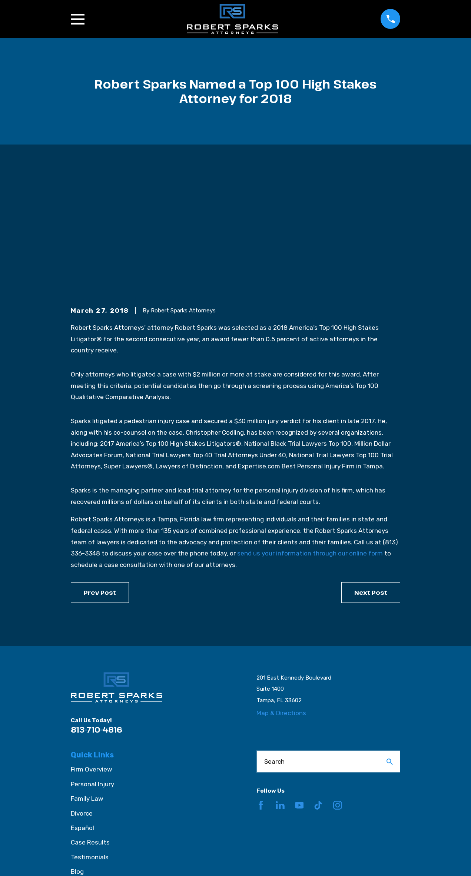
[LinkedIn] (280, 690)
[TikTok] (318, 690)
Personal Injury (92, 669)
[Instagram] (337, 690)
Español (82, 713)
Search (274, 646)
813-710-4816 (96, 614)
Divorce (82, 698)
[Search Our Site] (390, 647)
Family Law (87, 684)
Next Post (370, 477)
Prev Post (100, 477)
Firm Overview (91, 654)
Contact (83, 771)
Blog (77, 757)
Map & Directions (281, 598)
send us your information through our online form (310, 438)
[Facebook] (260, 690)
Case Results (90, 727)
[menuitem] (81, 861)
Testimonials (90, 742)
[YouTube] (299, 690)
